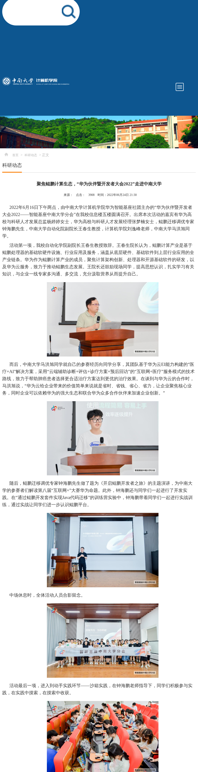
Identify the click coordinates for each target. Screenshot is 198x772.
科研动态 (31, 155)
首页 (15, 155)
